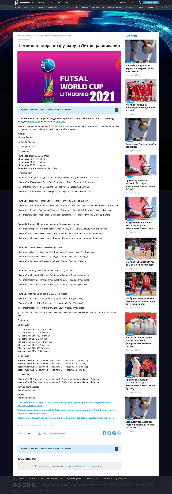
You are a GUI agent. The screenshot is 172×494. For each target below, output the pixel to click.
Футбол (18, 7)
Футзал (85, 7)
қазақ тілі (150, 2)
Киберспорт (53, 7)
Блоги (49, 2)
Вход (133, 2)
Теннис (75, 7)
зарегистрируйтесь (95, 466)
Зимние (141, 7)
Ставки (57, 2)
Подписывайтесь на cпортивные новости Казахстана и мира (69, 110)
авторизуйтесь (75, 466)
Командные (153, 7)
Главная (41, 2)
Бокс (33, 7)
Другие (164, 7)
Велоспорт (130, 7)
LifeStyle (65, 7)
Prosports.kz (33, 122)
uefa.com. (61, 122)
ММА (26, 7)
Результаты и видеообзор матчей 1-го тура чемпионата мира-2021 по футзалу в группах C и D (65, 418)
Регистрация (123, 2)
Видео (65, 2)
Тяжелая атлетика (114, 7)
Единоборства (97, 7)
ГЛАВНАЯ (20, 36)
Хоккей (42, 7)
